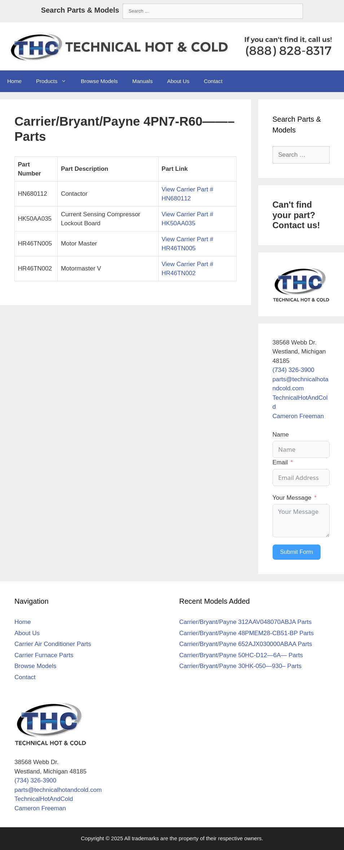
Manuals (142, 81)
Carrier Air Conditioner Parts (52, 644)
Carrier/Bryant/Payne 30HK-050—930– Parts (240, 666)
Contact (213, 81)
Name (281, 434)
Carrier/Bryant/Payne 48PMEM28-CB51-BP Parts (246, 633)
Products (55, 81)
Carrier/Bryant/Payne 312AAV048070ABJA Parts (245, 622)
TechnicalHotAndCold (43, 798)
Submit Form (296, 552)
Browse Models (99, 81)
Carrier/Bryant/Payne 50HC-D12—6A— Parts (241, 655)
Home (14, 81)
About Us (178, 81)
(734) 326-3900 (293, 370)
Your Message (292, 497)
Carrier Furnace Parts (43, 655)
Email (280, 462)
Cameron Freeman (298, 416)
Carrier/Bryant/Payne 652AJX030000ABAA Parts (245, 644)
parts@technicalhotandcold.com (58, 789)
